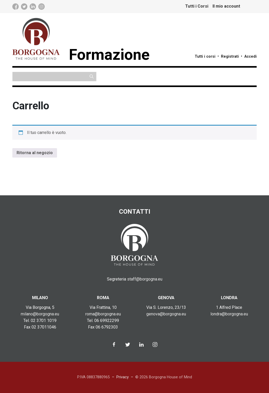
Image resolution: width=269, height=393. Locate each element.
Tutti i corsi (205, 56)
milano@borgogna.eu (40, 313)
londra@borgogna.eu (229, 313)
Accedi (250, 56)
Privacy (122, 377)
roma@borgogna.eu (103, 313)
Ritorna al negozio (35, 152)
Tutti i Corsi (196, 6)
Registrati (230, 56)
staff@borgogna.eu (144, 279)
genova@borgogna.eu (166, 313)
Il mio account (226, 6)
